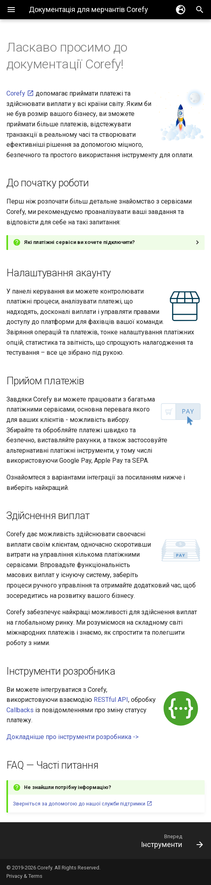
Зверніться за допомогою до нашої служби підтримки (82, 804)
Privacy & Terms (24, 876)
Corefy (20, 93)
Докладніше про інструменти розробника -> (72, 737)
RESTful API (111, 699)
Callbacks (20, 710)
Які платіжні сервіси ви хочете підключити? (79, 242)
